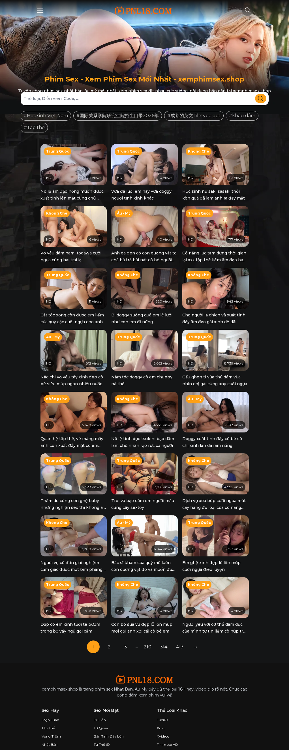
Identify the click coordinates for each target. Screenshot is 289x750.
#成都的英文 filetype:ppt (194, 115)
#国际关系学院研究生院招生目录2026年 (117, 115)
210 (147, 638)
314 (163, 638)
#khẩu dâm (242, 115)
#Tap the (34, 127)
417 (179, 638)
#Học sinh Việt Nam (46, 115)
